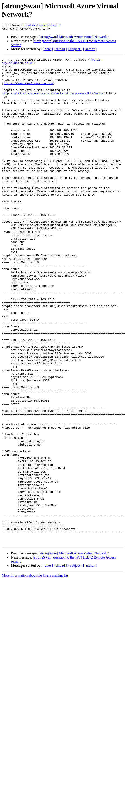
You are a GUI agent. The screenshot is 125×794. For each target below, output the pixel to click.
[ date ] (48, 49)
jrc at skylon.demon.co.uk (42, 25)
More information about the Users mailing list (35, 672)
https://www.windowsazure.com (28, 88)
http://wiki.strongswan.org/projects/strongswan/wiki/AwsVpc (53, 101)
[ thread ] (60, 49)
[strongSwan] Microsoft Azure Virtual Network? (74, 37)
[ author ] (90, 49)
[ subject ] (75, 49)
